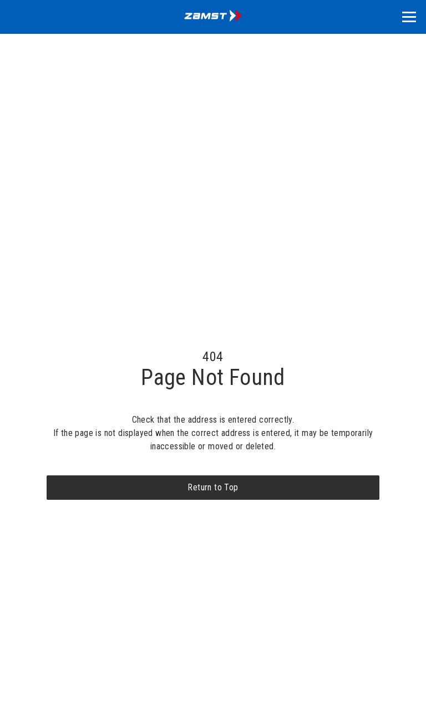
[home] (213, 17)
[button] (409, 17)
